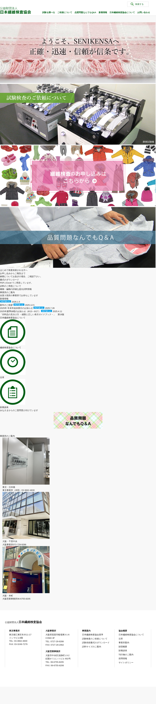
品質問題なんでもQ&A (85, 12)
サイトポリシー (126, 662)
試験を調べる (48, 12)
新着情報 (103, 12)
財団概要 (123, 646)
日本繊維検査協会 (23, 622)
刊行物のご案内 (126, 654)
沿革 (121, 638)
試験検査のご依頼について (94, 638)
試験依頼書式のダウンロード (96, 642)
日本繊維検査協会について (122, 12)
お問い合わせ (143, 12)
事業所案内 (124, 642)
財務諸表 (123, 650)
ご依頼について (64, 12)
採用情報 (123, 658)
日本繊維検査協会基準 (92, 634)
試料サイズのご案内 (91, 646)
